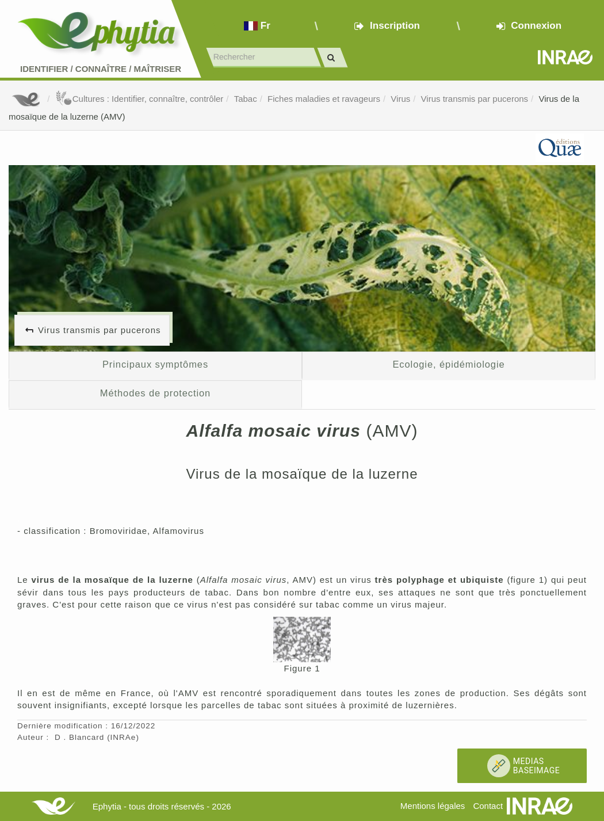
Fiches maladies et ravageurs (323, 99)
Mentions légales (432, 806)
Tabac (245, 99)
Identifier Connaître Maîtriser (100, 69)
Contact (488, 806)
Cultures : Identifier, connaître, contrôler (139, 99)
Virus (400, 99)
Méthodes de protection (155, 393)
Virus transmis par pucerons (474, 99)
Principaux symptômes (155, 364)
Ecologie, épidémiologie (448, 364)
